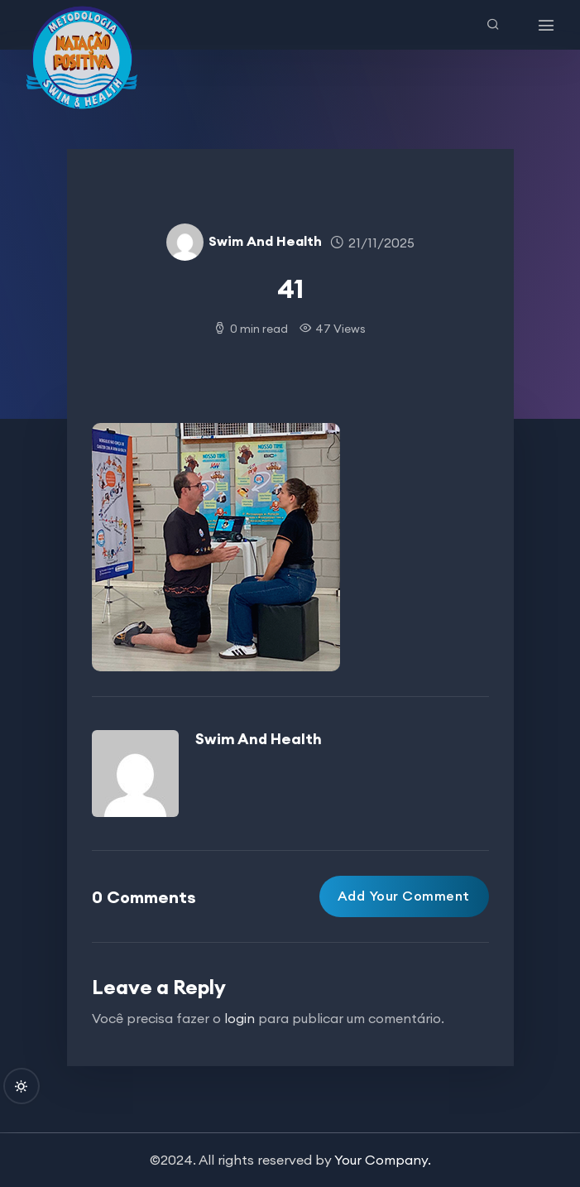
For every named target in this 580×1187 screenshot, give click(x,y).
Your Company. (382, 1159)
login (239, 1018)
